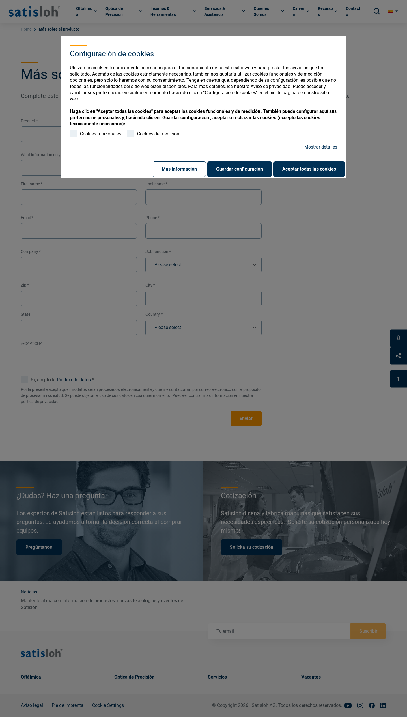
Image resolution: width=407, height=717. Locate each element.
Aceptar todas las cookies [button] (309, 169)
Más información (179, 169)
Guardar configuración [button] (239, 169)
